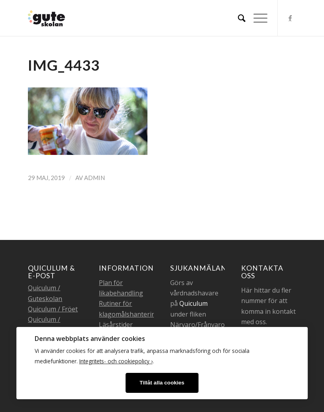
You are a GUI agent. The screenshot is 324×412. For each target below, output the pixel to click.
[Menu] (256, 18)
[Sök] (237, 18)
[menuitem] (237, 18)
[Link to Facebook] (290, 18)
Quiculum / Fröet (53, 309)
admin (94, 177)
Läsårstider (116, 324)
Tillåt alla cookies (161, 383)
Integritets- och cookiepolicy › (116, 361)
